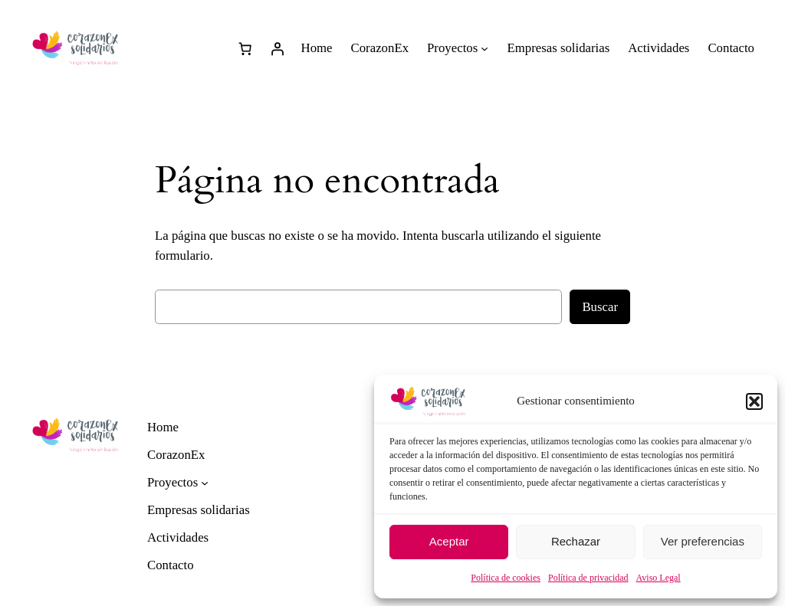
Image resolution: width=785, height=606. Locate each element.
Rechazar (575, 541)
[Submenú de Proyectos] (484, 48)
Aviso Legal (658, 577)
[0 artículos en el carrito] (245, 48)
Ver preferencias (702, 541)
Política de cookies (505, 577)
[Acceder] (277, 48)
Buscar (600, 307)
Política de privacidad (588, 577)
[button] (754, 401)
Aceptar (449, 541)
